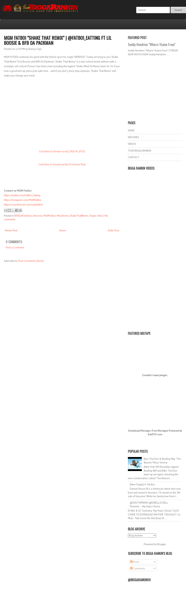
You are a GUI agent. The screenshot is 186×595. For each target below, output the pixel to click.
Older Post (113, 230)
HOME (131, 130)
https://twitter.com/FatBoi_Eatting (22, 195)
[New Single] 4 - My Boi (142, 484)
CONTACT (133, 157)
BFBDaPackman (23, 215)
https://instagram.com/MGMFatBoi (22, 200)
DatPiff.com (155, 434)
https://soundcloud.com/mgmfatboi (23, 204)
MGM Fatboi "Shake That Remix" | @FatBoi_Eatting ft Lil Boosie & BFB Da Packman (57, 40)
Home (62, 230)
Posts (134, 562)
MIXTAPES (133, 137)
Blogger (161, 544)
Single (92, 215)
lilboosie (37, 215)
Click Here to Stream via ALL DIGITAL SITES (62, 151)
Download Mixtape (139, 430)
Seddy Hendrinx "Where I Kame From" (151, 44)
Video (100, 215)
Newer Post (11, 230)
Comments (137, 568)
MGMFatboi (49, 215)
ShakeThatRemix (79, 215)
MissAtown (63, 215)
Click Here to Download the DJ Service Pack (62, 164)
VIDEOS (132, 144)
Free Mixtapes (160, 430)
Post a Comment (15, 247)
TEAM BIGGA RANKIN (139, 150)
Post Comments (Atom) (31, 261)
